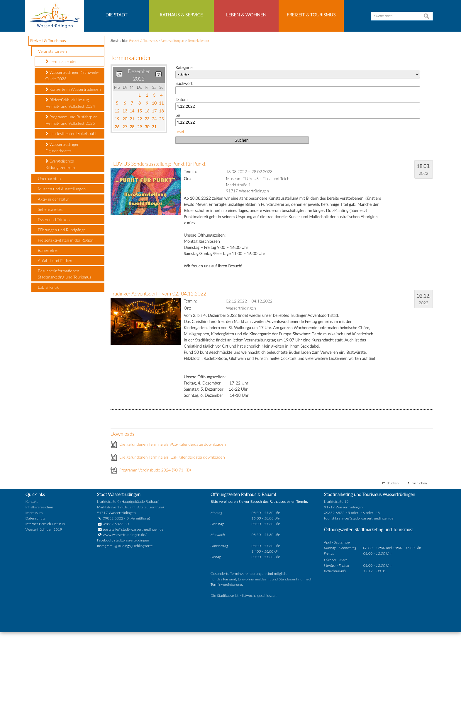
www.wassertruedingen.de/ (125, 606)
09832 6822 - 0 (113, 590)
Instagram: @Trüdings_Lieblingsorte (125, 618)
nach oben (419, 555)
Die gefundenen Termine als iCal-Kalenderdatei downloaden (172, 528)
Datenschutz (35, 590)
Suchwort (183, 155)
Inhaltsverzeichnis (39, 579)
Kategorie (183, 139)
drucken (393, 555)
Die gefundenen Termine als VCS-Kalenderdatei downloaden (172, 515)
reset (179, 203)
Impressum (34, 584)
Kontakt (32, 573)
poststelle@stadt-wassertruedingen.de (133, 601)
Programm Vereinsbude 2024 (155, 541)
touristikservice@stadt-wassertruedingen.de (359, 590)
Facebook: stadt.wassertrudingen (123, 612)
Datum (181, 171)
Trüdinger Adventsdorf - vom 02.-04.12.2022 (158, 365)
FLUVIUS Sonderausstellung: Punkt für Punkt (158, 236)
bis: (178, 187)
